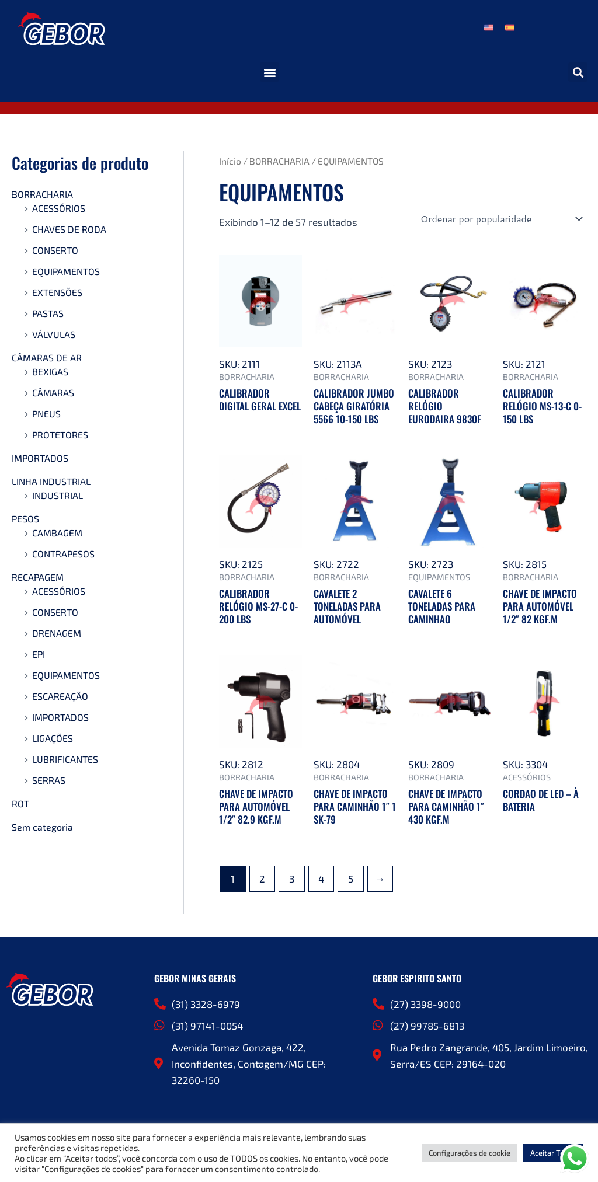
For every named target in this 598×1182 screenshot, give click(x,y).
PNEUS (46, 413)
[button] (269, 72)
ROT (20, 803)
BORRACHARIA (42, 194)
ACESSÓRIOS (58, 208)
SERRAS (48, 780)
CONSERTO (55, 250)
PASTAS (48, 313)
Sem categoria (42, 826)
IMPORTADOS (40, 457)
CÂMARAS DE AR (47, 357)
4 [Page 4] (321, 878)
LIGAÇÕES (52, 738)
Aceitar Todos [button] (553, 1152)
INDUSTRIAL (57, 495)
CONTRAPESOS (63, 553)
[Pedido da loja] (501, 219)
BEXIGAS (50, 371)
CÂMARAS (53, 392)
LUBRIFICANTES (65, 759)
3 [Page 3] (291, 878)
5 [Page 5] (350, 878)
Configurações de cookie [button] (469, 1152)
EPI (38, 654)
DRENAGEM (56, 633)
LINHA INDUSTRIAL (51, 481)
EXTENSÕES (57, 292)
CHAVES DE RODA (69, 229)
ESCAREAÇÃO (60, 696)
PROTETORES (60, 434)
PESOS (25, 518)
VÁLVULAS (53, 334)
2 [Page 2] (262, 878)
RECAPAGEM (38, 577)
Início (230, 160)
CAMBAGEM (57, 532)
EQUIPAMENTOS (66, 271)
